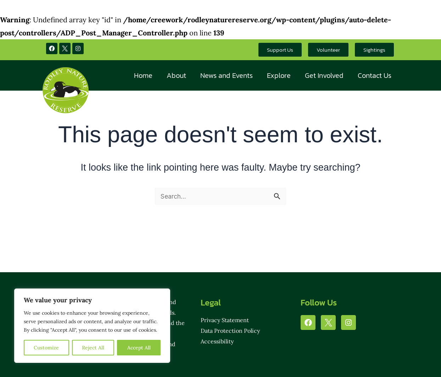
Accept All (139, 347)
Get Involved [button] (324, 75)
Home (143, 75)
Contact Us (374, 75)
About (176, 75)
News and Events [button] (226, 75)
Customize (46, 347)
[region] (92, 326)
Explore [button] (279, 75)
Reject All (93, 347)
